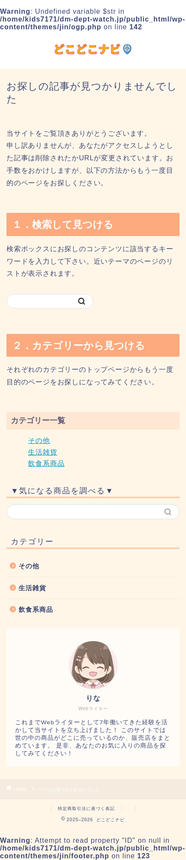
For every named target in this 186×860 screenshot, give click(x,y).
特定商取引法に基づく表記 (86, 808)
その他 (39, 440)
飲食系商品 (46, 463)
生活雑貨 (42, 452)
